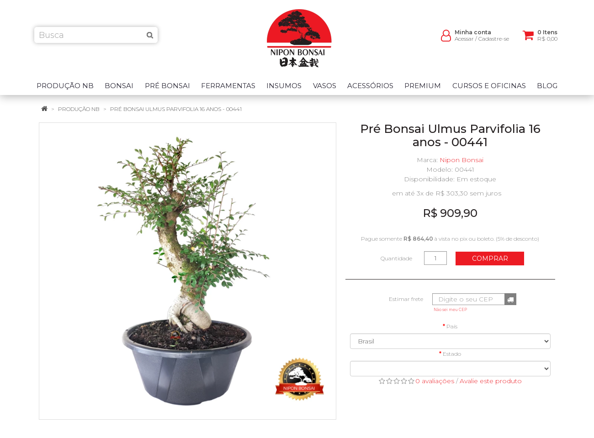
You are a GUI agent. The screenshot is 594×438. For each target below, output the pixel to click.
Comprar (490, 258)
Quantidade (396, 258)
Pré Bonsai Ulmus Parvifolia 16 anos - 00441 (176, 109)
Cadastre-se (493, 41)
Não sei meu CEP (450, 309)
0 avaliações (434, 381)
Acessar (464, 41)
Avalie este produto (491, 381)
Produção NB (79, 109)
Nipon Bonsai (461, 160)
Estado (452, 353)
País (451, 326)
